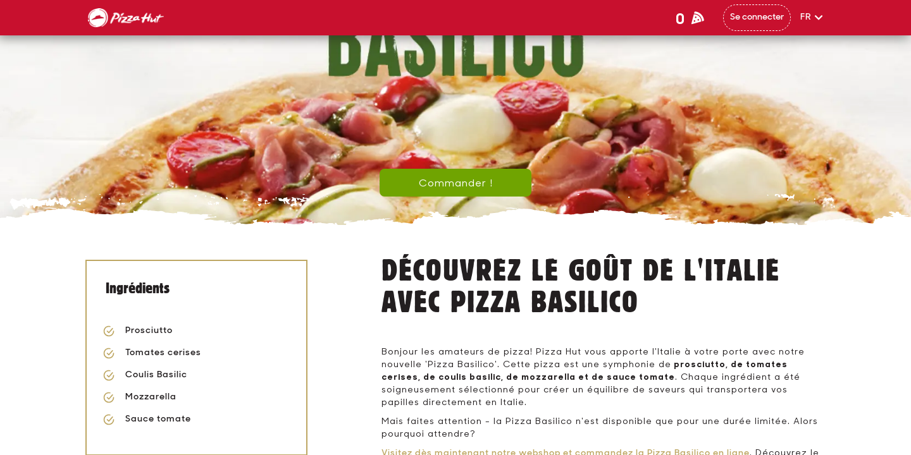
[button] (812, 17)
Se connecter (757, 17)
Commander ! (456, 182)
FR (806, 17)
